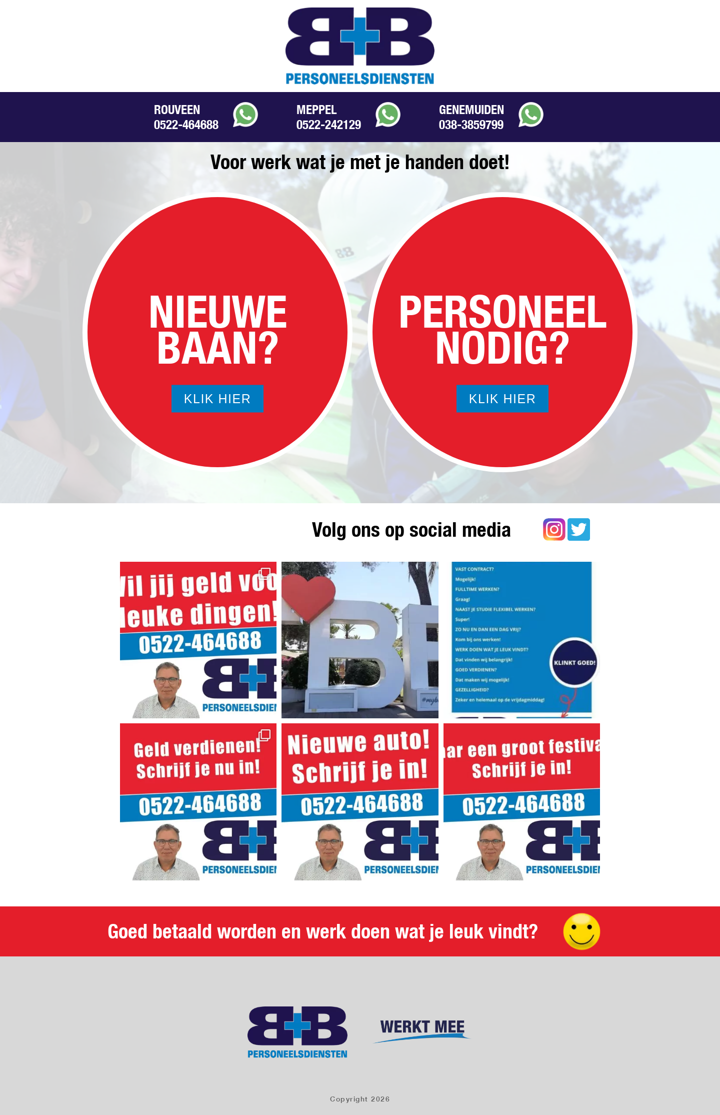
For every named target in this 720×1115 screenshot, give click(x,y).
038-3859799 (471, 124)
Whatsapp (245, 114)
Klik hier (217, 399)
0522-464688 (186, 124)
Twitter (579, 529)
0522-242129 (328, 124)
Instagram (554, 529)
